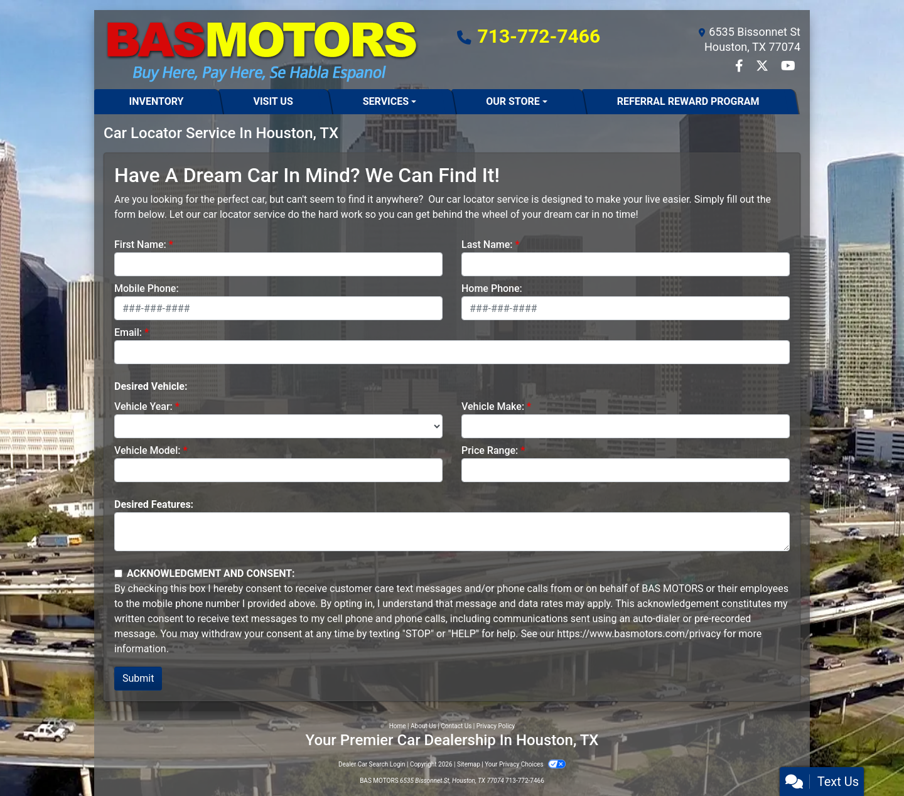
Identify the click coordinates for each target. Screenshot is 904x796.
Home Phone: (491, 288)
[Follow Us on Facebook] (740, 67)
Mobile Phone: (146, 288)
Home (397, 726)
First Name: (140, 244)
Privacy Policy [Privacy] (495, 726)
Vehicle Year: (143, 406)
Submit (138, 678)
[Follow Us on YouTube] (788, 67)
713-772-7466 (538, 36)
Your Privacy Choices (525, 764)
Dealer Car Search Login (372, 764)
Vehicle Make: (492, 406)
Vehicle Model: (147, 450)
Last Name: (487, 244)
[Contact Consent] (118, 573)
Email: (128, 332)
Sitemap (468, 764)
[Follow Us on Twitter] (763, 67)
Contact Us (456, 726)
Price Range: (489, 450)
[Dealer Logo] (262, 49)
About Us (423, 726)
